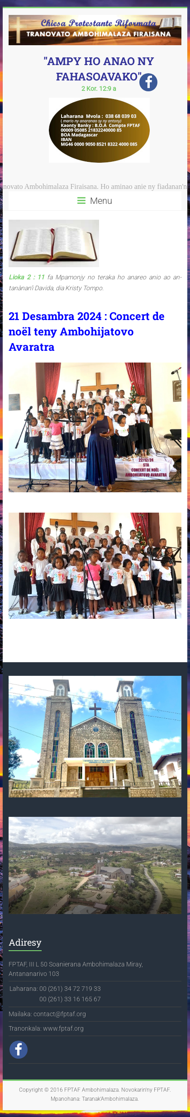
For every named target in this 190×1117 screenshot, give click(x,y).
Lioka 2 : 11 (26, 277)
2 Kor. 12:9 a (98, 88)
